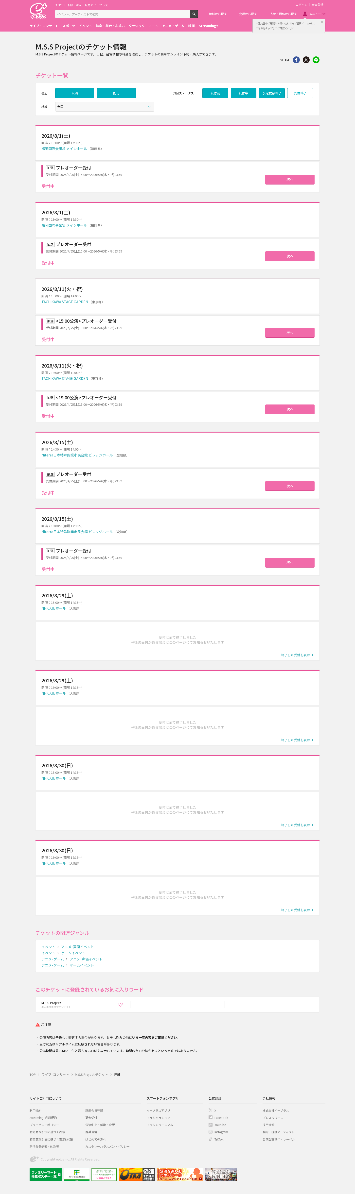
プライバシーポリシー (44, 1125)
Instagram (221, 1132)
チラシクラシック (158, 1117)
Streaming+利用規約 (43, 1117)
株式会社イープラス (276, 1110)
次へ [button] (289, 179)
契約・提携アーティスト (279, 1132)
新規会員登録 (94, 1110)
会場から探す (248, 14)
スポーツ (68, 25)
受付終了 (300, 93)
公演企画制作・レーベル (279, 1139)
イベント (85, 25)
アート (153, 25)
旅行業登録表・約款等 (44, 1146)
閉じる (322, 22)
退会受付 (91, 1117)
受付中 (243, 93)
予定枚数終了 (272, 93)
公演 (74, 93)
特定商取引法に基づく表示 (47, 1132)
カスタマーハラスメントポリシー (107, 1146)
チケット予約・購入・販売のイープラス (81, 5)
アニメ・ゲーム (173, 25)
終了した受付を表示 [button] (295, 655)
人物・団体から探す (283, 14)
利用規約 (35, 1110)
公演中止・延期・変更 (100, 1125)
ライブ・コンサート (44, 25)
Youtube (220, 1125)
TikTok (218, 1139)
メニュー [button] (315, 14)
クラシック (137, 25)
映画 (191, 25)
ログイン (301, 4)
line (316, 59)
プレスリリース (273, 1117)
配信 (116, 93)
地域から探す (218, 14)
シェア (296, 59)
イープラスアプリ (158, 1110)
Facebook (221, 1117)
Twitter (306, 59)
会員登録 (317, 4)
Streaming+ (208, 25)
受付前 (215, 93)
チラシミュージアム (160, 1125)
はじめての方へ (95, 1139)
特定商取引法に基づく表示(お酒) (51, 1139)
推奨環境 (91, 1132)
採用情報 (268, 1125)
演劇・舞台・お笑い (110, 25)
